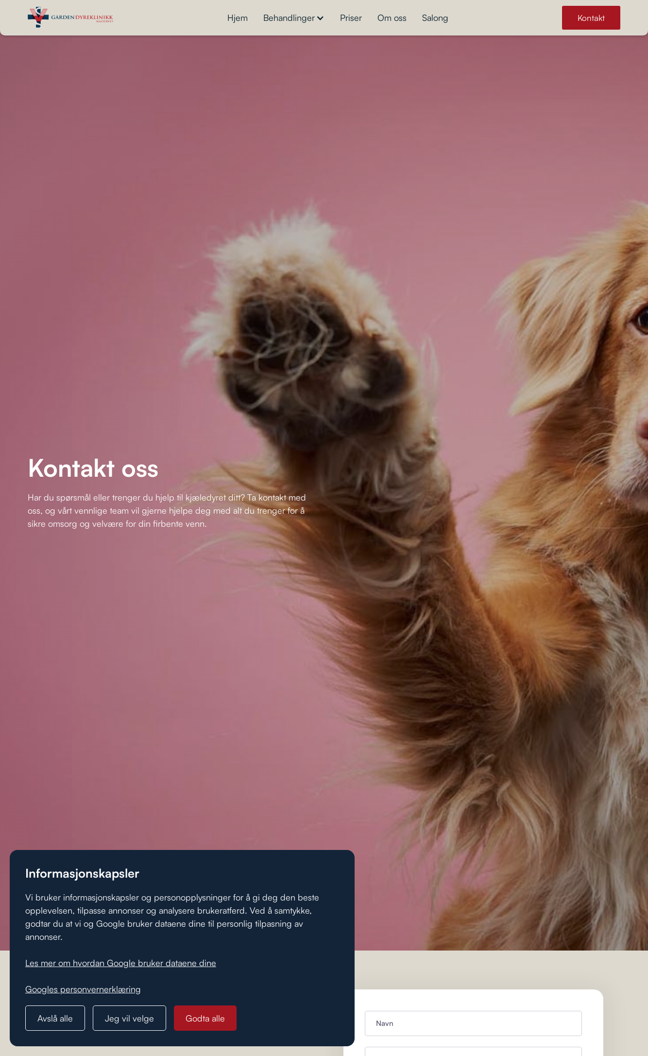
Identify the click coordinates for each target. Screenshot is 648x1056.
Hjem (237, 17)
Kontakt (591, 18)
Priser (351, 17)
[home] (70, 18)
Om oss (392, 17)
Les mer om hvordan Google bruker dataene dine (120, 962)
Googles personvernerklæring (83, 989)
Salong (435, 17)
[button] (294, 17)
